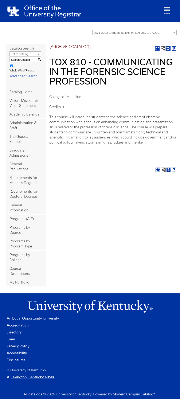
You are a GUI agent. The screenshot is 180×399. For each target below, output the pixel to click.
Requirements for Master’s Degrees (23, 180)
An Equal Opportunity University (33, 318)
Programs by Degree (19, 230)
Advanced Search (23, 76)
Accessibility (17, 353)
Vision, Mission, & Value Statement (23, 103)
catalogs (35, 394)
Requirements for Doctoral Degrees (23, 193)
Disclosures (16, 360)
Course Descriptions (19, 271)
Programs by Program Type (20, 243)
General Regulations (18, 166)
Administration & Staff (23, 125)
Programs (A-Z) (21, 219)
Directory (14, 332)
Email (11, 339)
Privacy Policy (18, 346)
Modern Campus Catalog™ (134, 394)
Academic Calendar (25, 114)
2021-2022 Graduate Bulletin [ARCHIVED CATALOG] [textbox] (127, 32)
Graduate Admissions (18, 152)
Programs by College (19, 257)
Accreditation (18, 325)
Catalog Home (20, 92)
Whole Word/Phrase (21, 70)
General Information (18, 207)
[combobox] (134, 32)
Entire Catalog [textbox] (19, 54)
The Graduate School (20, 139)
